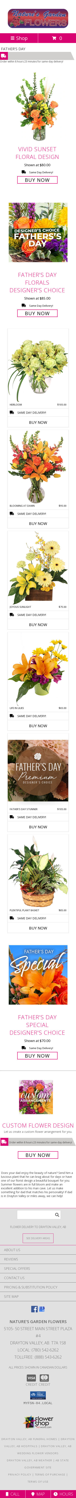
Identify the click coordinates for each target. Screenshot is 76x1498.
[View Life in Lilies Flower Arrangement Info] (38, 669)
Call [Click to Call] (12, 1494)
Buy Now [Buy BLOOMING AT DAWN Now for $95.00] (38, 523)
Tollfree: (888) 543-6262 (38, 1357)
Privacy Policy (19, 1474)
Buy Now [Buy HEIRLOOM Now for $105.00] (38, 422)
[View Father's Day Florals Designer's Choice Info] (38, 232)
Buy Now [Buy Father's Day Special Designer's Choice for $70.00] (37, 1055)
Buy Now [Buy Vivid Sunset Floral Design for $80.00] (37, 180)
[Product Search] (39, 1214)
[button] (38, 1395)
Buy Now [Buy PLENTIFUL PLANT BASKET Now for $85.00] (38, 928)
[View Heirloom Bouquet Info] (38, 366)
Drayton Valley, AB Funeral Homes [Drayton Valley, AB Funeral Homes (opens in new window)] (29, 1439)
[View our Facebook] (34, 1311)
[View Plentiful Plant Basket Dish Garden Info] (38, 871)
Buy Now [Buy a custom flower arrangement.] (38, 1155)
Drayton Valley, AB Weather (29, 1460)
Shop (19, 38)
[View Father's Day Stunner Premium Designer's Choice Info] (38, 770)
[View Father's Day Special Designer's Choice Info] (38, 975)
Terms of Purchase (50, 1474)
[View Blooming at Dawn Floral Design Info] (38, 467)
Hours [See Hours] (63, 1494)
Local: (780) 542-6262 (38, 1350)
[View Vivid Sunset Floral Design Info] (38, 107)
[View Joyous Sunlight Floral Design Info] (38, 568)
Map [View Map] (38, 1494)
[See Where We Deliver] (38, 1238)
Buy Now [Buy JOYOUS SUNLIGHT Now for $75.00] (38, 624)
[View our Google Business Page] (42, 1311)
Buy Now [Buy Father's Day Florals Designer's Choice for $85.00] (37, 313)
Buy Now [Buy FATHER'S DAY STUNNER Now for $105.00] (38, 827)
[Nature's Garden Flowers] (38, 27)
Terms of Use (38, 1481)
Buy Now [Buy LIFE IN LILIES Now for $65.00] (38, 725)
